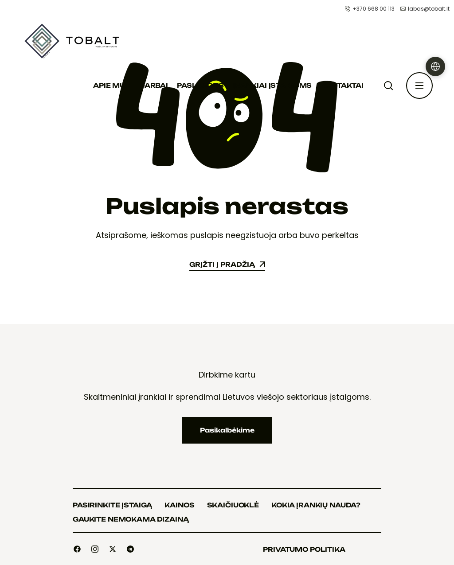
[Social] (77, 549)
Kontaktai (342, 85)
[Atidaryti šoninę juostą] (419, 85)
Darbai (153, 85)
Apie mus (111, 85)
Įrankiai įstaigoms (272, 85)
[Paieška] (390, 85)
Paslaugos (200, 85)
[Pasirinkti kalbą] (435, 66)
